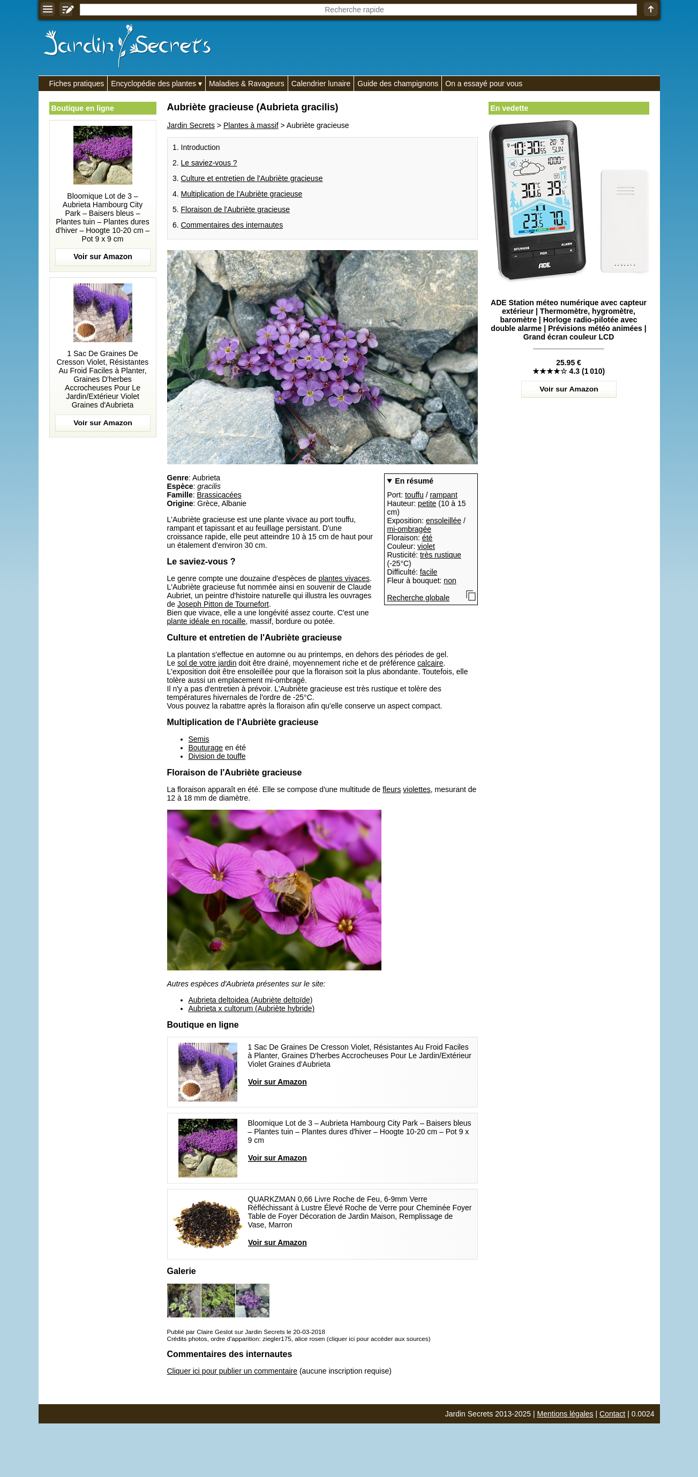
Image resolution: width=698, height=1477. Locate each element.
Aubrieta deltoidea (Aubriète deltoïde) (251, 1000)
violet (426, 546)
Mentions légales (565, 1414)
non (450, 580)
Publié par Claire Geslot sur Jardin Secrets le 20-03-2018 (246, 1331)
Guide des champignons (397, 83)
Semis (199, 739)
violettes (416, 789)
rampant (443, 495)
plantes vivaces (344, 578)
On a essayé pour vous (483, 83)
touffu (414, 495)
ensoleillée (443, 520)
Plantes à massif (251, 125)
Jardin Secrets (191, 125)
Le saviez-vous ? (209, 163)
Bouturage (206, 747)
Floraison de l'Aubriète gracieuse (235, 209)
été (427, 537)
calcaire (430, 663)
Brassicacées (219, 495)
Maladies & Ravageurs (246, 83)
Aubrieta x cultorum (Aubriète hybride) (252, 1008)
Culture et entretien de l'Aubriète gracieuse (252, 178)
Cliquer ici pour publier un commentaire (232, 1371)
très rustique (440, 555)
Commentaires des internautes (232, 225)
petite (427, 503)
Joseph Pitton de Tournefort (223, 604)
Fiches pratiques (76, 83)
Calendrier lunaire (321, 83)
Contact (612, 1414)
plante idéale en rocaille (206, 621)
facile (429, 572)
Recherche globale (418, 597)
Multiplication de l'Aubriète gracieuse (242, 194)
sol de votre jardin (207, 663)
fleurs (391, 789)
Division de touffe (217, 756)
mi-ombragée (409, 529)
